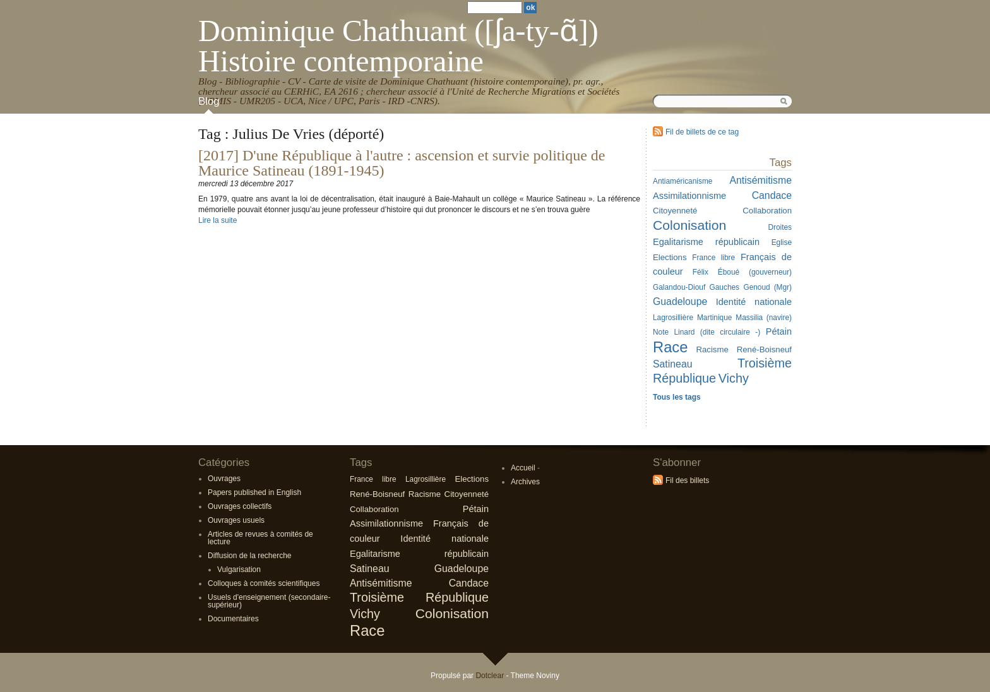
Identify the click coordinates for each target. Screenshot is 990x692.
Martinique (714, 317)
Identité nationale (754, 302)
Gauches (725, 287)
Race (670, 346)
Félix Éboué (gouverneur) (742, 272)
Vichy (734, 378)
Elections (670, 257)
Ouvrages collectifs (239, 506)
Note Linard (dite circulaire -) (706, 332)
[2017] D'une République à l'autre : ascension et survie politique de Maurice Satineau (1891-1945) (401, 163)
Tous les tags (677, 397)
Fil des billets (687, 480)
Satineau (673, 364)
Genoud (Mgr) (767, 287)
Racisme (712, 349)
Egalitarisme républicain (706, 242)
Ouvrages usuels (236, 520)
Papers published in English (254, 492)
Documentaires (233, 618)
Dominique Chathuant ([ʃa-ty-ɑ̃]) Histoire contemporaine (398, 46)
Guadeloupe (680, 301)
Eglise (782, 242)
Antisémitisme (760, 180)
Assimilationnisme (689, 196)
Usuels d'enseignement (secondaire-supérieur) (269, 601)
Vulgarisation (239, 569)
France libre (713, 257)
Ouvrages (224, 478)
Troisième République (419, 597)
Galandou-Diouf (679, 287)
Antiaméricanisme (682, 181)
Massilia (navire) (764, 317)
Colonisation (689, 225)
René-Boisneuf (764, 349)
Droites (780, 227)
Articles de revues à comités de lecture (260, 538)
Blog (209, 101)
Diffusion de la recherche (250, 555)
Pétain (779, 331)
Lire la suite (217, 220)
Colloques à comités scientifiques (263, 583)
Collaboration (767, 210)
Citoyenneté (675, 210)
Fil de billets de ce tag (702, 132)
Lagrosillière (673, 317)
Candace (772, 195)
